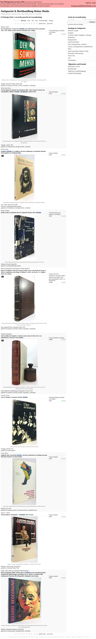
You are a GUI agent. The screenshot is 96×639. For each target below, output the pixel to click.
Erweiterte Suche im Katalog (75, 24)
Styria (13, 204)
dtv (7, 508)
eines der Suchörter (87, 19)
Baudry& (6, 327)
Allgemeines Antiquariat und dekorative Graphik (21, 14)
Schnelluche (71, 19)
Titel (33, 20)
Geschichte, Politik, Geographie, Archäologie (24, 85)
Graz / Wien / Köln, (6, 204)
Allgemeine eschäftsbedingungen (77, 71)
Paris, (2, 327)
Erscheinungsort (43, 20)
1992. (9, 508)
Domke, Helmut (5, 210)
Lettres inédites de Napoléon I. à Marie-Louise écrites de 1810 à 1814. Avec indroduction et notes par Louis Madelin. (21, 336)
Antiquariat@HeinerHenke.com (83, 6)
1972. (12, 449)
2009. (22, 629)
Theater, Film (15, 568)
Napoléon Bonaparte (6, 334)
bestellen (63, 34)
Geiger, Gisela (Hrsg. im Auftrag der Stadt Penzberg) (14, 570)
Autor (28, 20)
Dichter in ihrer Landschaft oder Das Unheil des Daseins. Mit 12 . (21, 212)
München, (3, 264)
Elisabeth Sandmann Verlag (13, 629)
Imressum (74, 637)
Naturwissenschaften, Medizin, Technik (78, 51)
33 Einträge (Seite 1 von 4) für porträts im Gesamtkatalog (21, 17)
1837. (24, 327)
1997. (11, 145)
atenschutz (81, 637)
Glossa (87, 637)
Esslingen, (3, 449)
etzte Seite (50, 23)
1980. (16, 204)
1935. (31, 391)
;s (12, 327)
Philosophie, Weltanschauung (75, 53)
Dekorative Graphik (73, 30)
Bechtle (9, 449)
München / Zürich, (6, 566)
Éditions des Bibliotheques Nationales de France (17, 391)
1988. (19, 566)
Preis (36, 20)
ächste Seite (42, 23)
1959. (20, 84)
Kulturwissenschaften (73, 42)
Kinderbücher (71, 37)
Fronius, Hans (4, 149)
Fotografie (70, 33)
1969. (15, 264)
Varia (69, 58)
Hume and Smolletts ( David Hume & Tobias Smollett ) (15, 268)
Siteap (68, 637)
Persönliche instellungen (74, 73)
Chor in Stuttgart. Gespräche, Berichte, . (14, 397)
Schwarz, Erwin (5, 395)
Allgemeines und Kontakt (77, 64)
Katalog (51, 20)
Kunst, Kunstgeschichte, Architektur (21, 146)
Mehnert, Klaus (5, 27)
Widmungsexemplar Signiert (14, 206)
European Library (18, 327)
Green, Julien (4, 453)
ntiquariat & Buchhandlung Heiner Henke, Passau (25, 637)
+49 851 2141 (90, 3)
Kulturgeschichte (16, 266)
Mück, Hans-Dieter (6, 88)
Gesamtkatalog (72, 60)
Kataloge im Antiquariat (77, 28)
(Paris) (3, 391)
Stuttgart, (3, 84)
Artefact (8, 145)
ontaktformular (72, 69)
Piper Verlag (14, 566)
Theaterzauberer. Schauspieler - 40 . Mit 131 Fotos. (17, 514)
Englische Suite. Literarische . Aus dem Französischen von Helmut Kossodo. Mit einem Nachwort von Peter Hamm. (24, 456)
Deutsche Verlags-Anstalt (12, 84)
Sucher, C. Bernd (5, 513)
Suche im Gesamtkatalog (77, 17)
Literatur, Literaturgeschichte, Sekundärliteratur (24, 510)
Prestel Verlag (10, 264)
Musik (13, 450)
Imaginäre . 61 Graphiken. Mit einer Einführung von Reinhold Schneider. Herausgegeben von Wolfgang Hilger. (23, 152)
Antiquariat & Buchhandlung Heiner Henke (25, 11)
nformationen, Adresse (74, 67)
